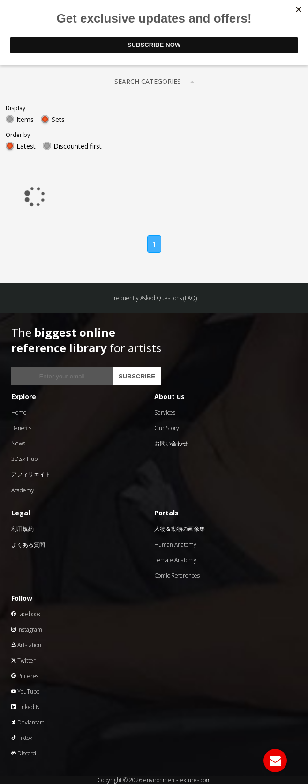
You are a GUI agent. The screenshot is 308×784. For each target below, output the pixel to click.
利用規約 (22, 529)
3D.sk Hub (24, 459)
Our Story (166, 428)
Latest (26, 146)
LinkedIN (25, 707)
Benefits (21, 428)
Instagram (26, 629)
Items (25, 119)
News (18, 443)
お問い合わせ (171, 443)
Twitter (23, 660)
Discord (23, 753)
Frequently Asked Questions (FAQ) (154, 298)
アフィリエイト (31, 474)
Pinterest (25, 676)
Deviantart (27, 722)
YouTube (25, 691)
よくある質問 (28, 545)
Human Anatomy (175, 545)
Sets (58, 119)
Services (164, 412)
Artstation (26, 645)
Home (19, 412)
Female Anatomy (175, 560)
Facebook (25, 614)
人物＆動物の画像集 (179, 529)
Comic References (177, 576)
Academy (22, 490)
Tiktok (21, 738)
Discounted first (77, 146)
